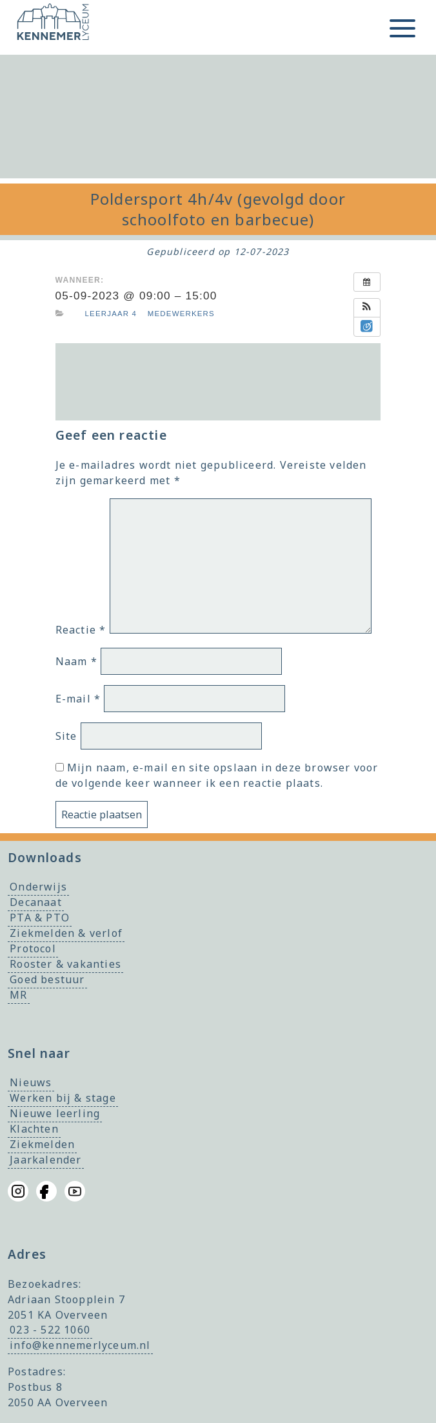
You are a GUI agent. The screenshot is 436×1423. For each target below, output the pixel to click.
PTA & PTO (40, 918)
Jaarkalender (45, 1160)
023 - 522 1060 (50, 1330)
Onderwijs (38, 887)
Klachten (34, 1129)
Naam (76, 661)
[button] (367, 308)
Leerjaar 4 (111, 313)
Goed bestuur (47, 980)
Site (66, 736)
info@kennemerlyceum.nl (80, 1346)
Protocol (33, 949)
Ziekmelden (42, 1145)
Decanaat (36, 903)
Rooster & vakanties (65, 964)
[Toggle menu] (402, 28)
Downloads (45, 857)
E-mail (78, 699)
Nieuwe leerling (55, 1114)
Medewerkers (181, 313)
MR (18, 995)
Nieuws (31, 1083)
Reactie (80, 630)
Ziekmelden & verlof (66, 934)
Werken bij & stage (63, 1098)
